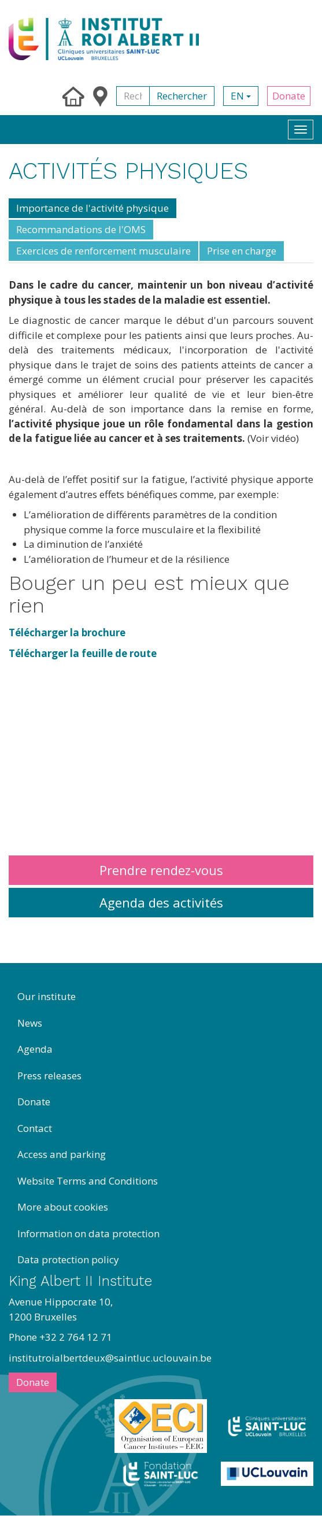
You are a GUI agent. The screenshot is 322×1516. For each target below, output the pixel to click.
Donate (288, 95)
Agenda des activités (161, 902)
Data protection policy (68, 1259)
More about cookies (62, 1206)
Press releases (49, 1075)
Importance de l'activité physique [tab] (92, 208)
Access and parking (61, 1154)
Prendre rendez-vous (161, 870)
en (241, 95)
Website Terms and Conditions (87, 1180)
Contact (34, 1128)
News (29, 1023)
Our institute (46, 996)
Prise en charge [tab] (241, 250)
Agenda (35, 1049)
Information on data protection (88, 1233)
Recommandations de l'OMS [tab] (81, 229)
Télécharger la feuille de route (83, 653)
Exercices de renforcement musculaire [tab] (103, 250)
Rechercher (182, 95)
